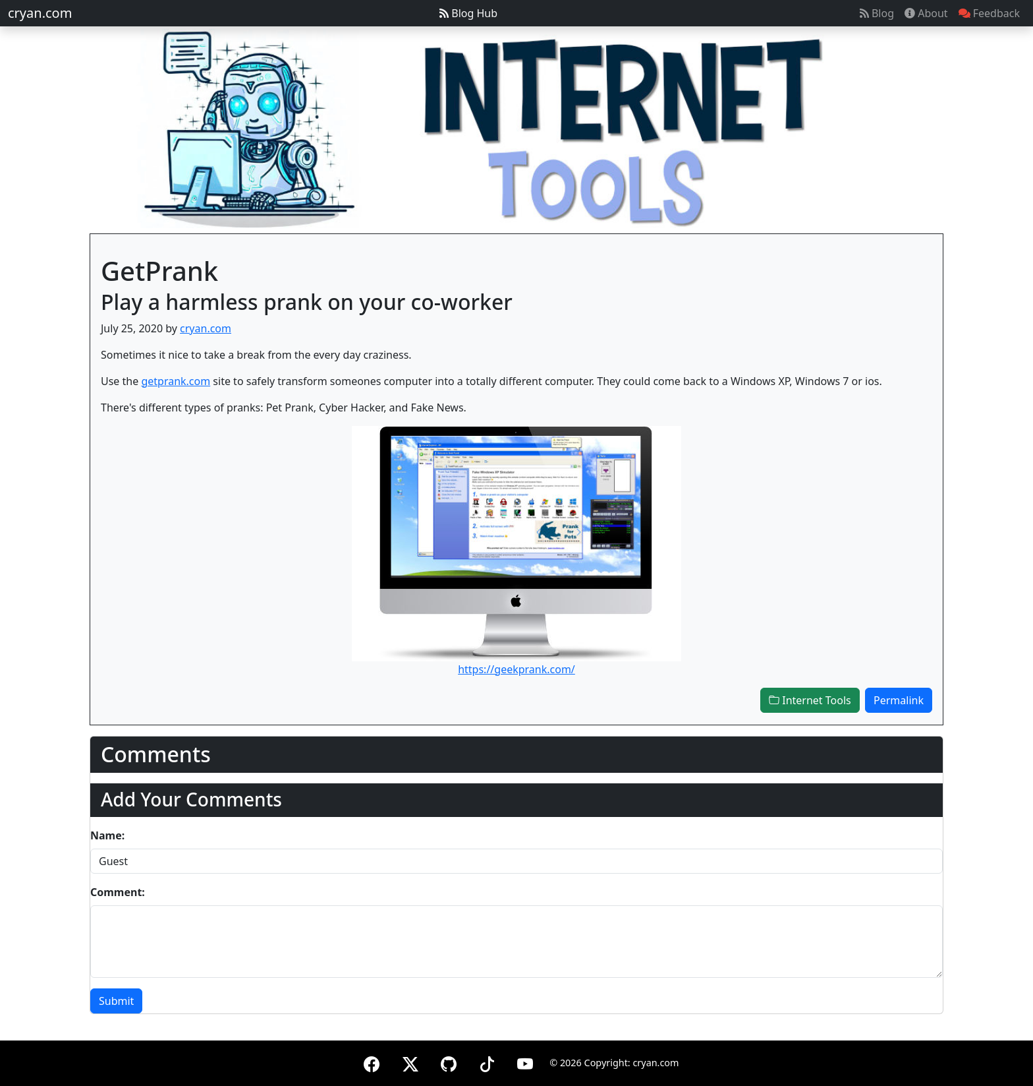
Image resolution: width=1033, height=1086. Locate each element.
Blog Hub (468, 13)
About (926, 13)
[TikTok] (487, 1062)
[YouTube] (525, 1062)
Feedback (989, 13)
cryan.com (40, 13)
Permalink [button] (899, 700)
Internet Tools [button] (810, 700)
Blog (877, 13)
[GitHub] (449, 1062)
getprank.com (175, 381)
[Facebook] (371, 1062)
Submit (116, 1001)
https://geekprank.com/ (516, 669)
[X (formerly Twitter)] (410, 1062)
